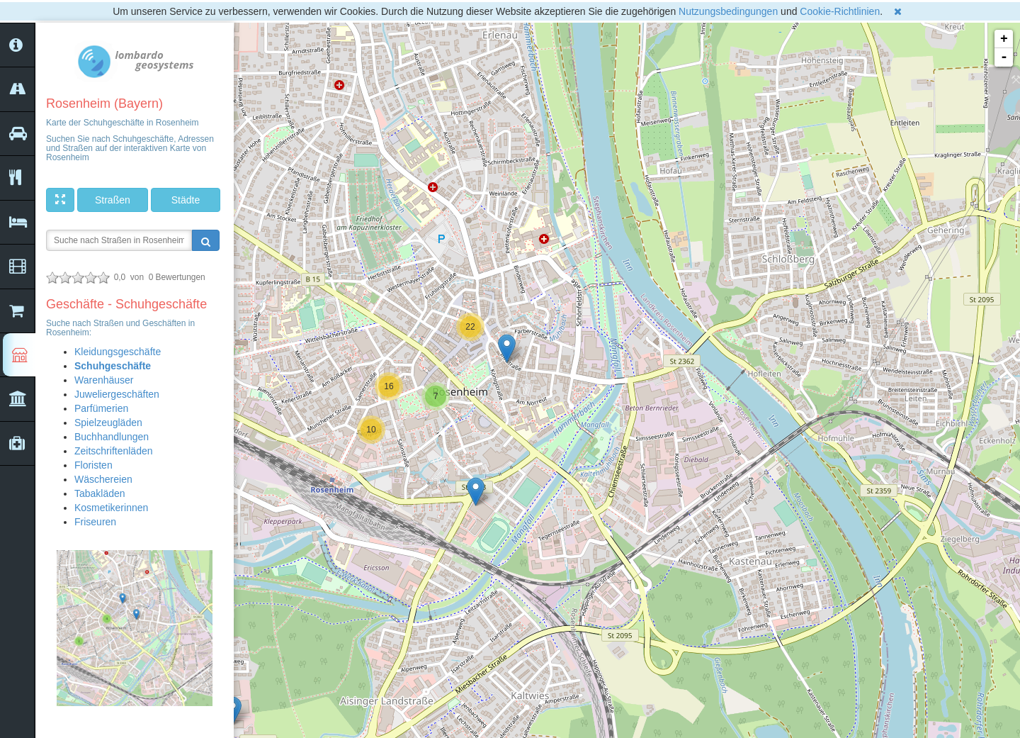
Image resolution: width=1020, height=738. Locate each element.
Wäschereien (103, 479)
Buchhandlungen (111, 436)
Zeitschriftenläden (113, 451)
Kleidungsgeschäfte (117, 351)
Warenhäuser (104, 380)
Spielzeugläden (108, 422)
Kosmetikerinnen (111, 507)
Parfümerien (101, 408)
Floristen (93, 465)
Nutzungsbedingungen (728, 11)
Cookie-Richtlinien (840, 11)
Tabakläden (99, 493)
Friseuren (95, 521)
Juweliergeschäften (116, 394)
